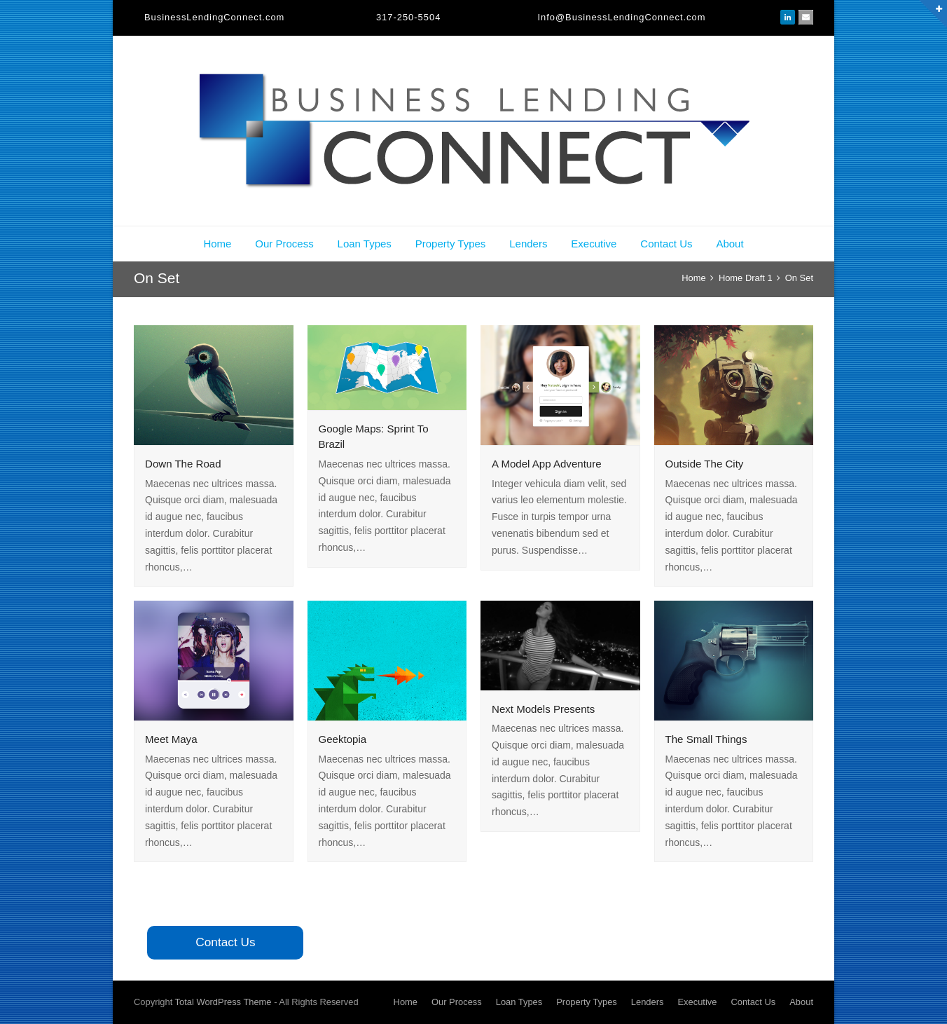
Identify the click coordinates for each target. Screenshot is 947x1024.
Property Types (450, 244)
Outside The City (704, 464)
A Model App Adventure (547, 464)
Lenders (528, 244)
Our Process (284, 244)
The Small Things (706, 739)
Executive (593, 244)
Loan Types (365, 244)
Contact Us (666, 244)
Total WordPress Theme (223, 1002)
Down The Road (183, 464)
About (729, 244)
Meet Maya (171, 739)
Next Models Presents (543, 709)
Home (217, 244)
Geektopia (343, 739)
